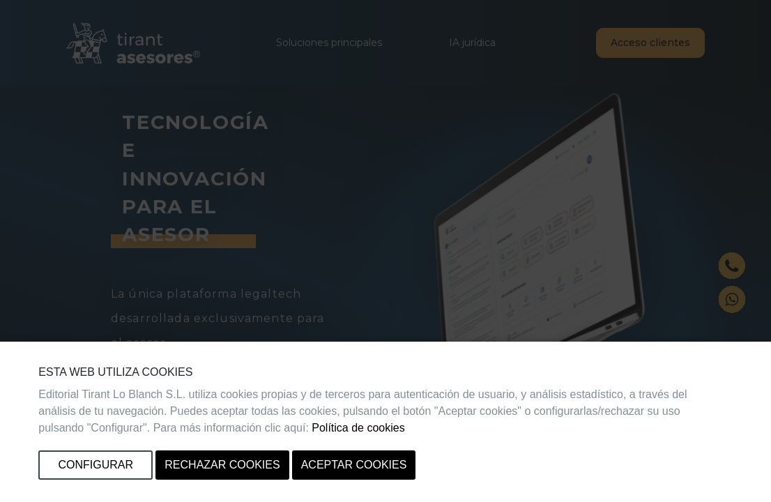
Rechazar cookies (222, 465)
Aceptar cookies (354, 465)
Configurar (96, 465)
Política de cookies (358, 428)
